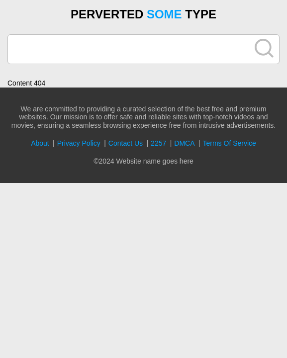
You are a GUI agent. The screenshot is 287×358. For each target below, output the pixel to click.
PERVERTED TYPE (143, 14)
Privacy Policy (78, 143)
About (40, 143)
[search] (131, 49)
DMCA (184, 143)
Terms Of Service (229, 143)
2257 (158, 143)
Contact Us (125, 143)
